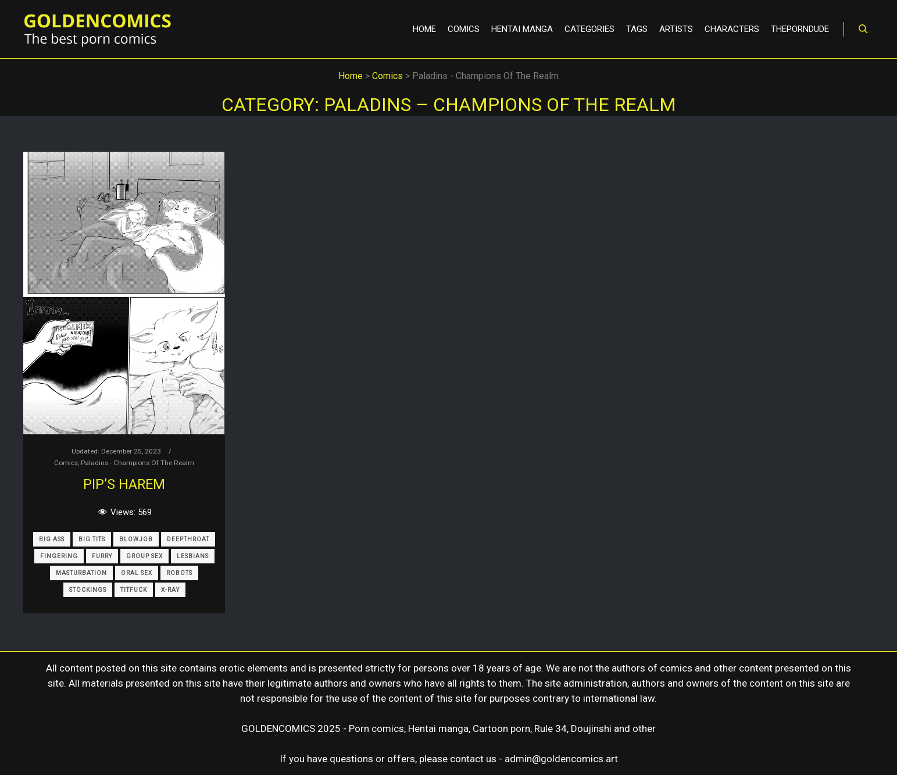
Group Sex (144, 556)
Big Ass (52, 539)
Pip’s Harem (124, 484)
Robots (179, 573)
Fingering (59, 556)
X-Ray (170, 590)
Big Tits (91, 539)
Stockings (87, 590)
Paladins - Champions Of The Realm (137, 463)
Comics (66, 463)
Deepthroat (188, 539)
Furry (102, 556)
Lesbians (193, 556)
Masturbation (81, 573)
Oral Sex (136, 573)
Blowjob (136, 539)
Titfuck (133, 590)
